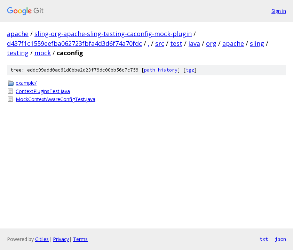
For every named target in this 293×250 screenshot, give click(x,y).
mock (42, 53)
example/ (26, 83)
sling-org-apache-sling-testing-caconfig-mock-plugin (113, 34)
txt (264, 239)
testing (18, 53)
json (280, 239)
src (159, 43)
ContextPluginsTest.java (43, 91)
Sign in (278, 11)
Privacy (61, 239)
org (211, 43)
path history (160, 70)
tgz (190, 70)
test (176, 43)
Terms (80, 239)
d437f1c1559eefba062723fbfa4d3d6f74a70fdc (74, 43)
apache (18, 34)
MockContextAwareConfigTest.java (55, 99)
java (194, 43)
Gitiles (42, 239)
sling (257, 43)
